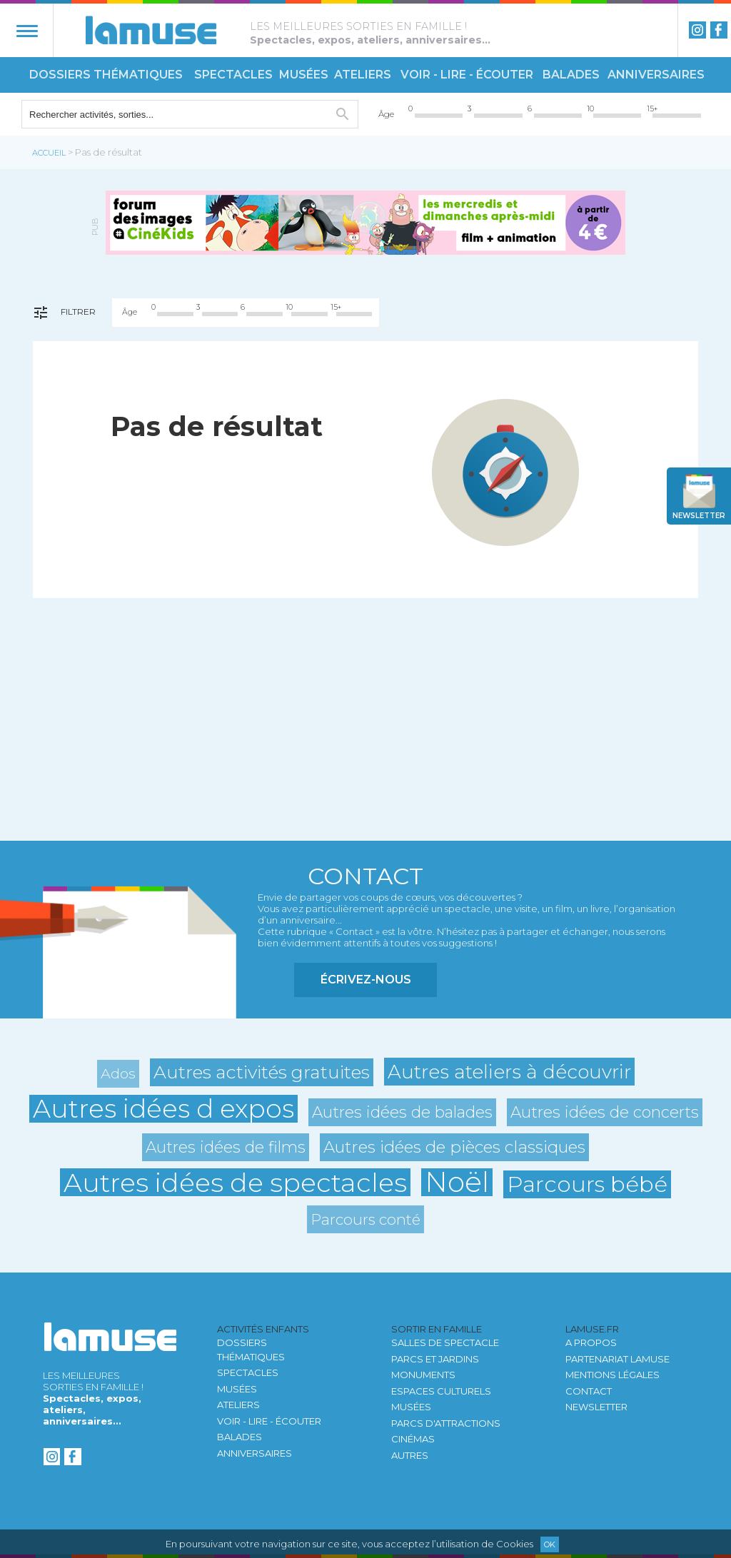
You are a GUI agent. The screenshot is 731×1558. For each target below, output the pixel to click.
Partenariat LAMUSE (617, 1359)
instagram (697, 30)
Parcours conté (365, 1219)
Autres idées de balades (402, 1112)
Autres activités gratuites (261, 1072)
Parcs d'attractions (445, 1423)
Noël (457, 1182)
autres (409, 1455)
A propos (591, 1342)
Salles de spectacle (445, 1342)
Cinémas (413, 1439)
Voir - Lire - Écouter (466, 74)
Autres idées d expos (163, 1109)
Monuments (423, 1374)
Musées (303, 74)
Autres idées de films (226, 1147)
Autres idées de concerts (604, 1112)
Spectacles (233, 74)
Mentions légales (612, 1374)
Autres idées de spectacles (235, 1182)
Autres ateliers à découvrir (509, 1071)
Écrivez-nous (366, 979)
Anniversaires (656, 74)
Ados (118, 1073)
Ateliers (362, 74)
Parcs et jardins (435, 1359)
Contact (588, 1391)
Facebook (718, 30)
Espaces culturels (441, 1391)
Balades (571, 74)
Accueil (49, 153)
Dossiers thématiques (106, 74)
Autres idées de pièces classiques (454, 1147)
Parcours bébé (587, 1184)
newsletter (698, 515)
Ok (549, 1544)
